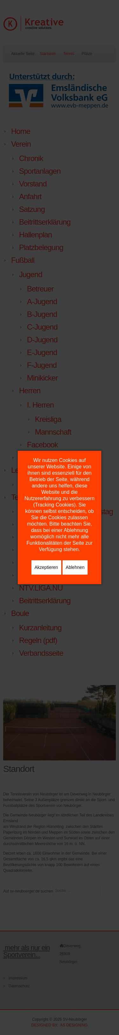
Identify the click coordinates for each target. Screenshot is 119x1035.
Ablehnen (75, 567)
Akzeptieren (46, 567)
